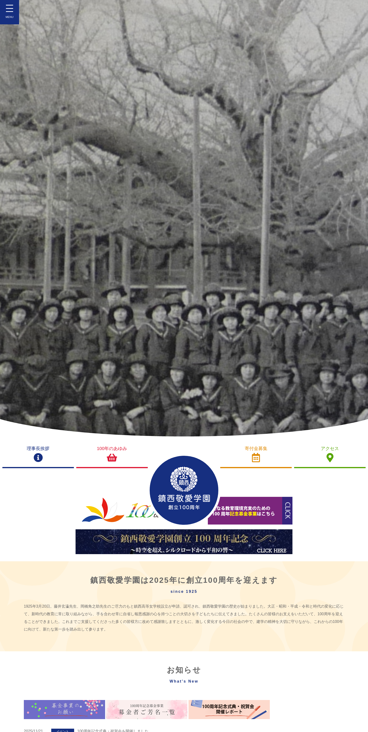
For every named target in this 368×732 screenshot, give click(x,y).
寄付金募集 (256, 454)
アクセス (330, 454)
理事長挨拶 (38, 454)
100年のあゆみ (112, 454)
